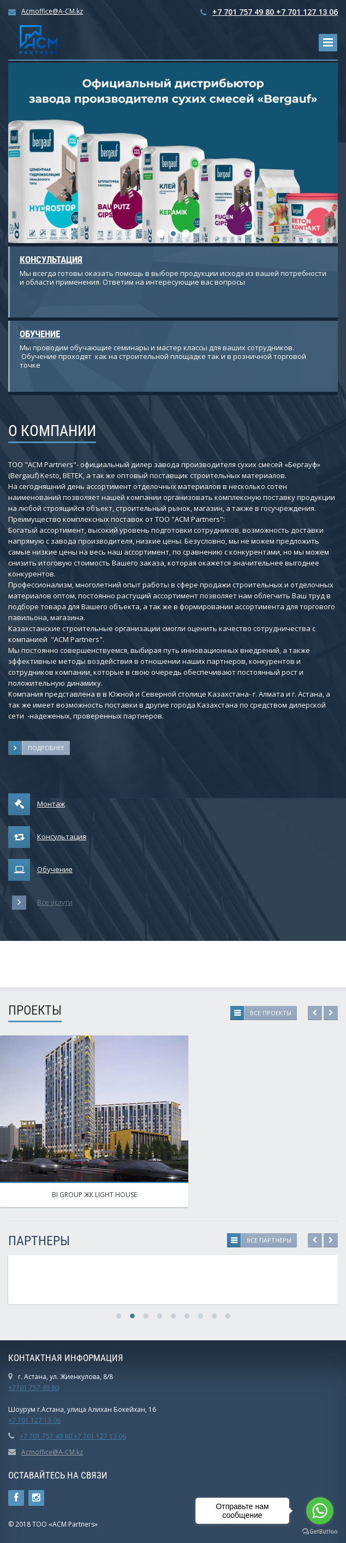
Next (331, 1013)
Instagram (36, 1498)
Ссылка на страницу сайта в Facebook (16, 1498)
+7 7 (14, 1420)
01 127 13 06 (41, 1420)
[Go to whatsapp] (319, 1510)
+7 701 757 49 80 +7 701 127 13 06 (275, 12)
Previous (315, 1013)
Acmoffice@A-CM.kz (52, 11)
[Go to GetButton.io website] (319, 1531)
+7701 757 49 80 (33, 1387)
